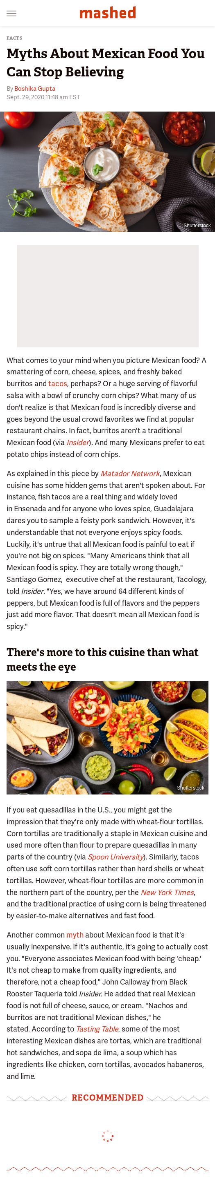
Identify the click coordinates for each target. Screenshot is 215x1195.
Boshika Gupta (34, 89)
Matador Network (130, 473)
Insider (77, 442)
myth (75, 935)
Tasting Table (97, 1029)
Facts (15, 38)
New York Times (167, 892)
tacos (57, 383)
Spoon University (115, 857)
